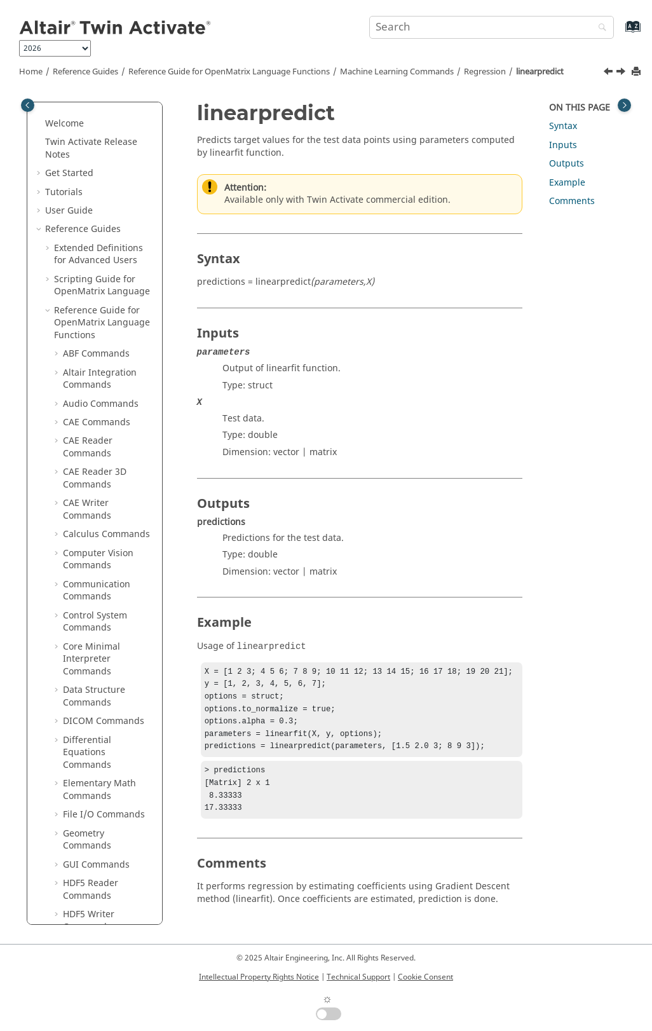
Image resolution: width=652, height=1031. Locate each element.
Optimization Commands (90, 465)
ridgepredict (107, 402)
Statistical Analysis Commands (102, 577)
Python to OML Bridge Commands (102, 757)
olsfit (91, 309)
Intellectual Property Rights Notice (259, 977)
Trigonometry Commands (92, 695)
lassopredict (107, 252)
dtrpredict (102, 165)
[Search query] (491, 27)
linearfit (97, 271)
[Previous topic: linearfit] (609, 73)
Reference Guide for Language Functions (229, 72)
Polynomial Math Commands (98, 515)
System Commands (103, 632)
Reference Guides (85, 72)
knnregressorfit (114, 184)
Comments (572, 201)
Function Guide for (93, 807)
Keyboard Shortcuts (96, 850)
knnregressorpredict (117, 209)
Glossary (72, 869)
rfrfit (90, 346)
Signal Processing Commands (101, 546)
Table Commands (100, 651)
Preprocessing (102, 109)
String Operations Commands (101, 608)
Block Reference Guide (102, 782)
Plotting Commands (105, 489)
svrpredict (102, 439)
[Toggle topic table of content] (624, 105)
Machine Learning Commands (397, 72)
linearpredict (540, 72)
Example (567, 182)
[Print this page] (637, 72)
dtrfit (91, 147)
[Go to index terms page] (619, 32)
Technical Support (358, 977)
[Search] (599, 28)
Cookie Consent (425, 977)
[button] (67, 110)
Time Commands (99, 670)
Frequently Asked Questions (82, 895)
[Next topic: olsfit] (622, 73)
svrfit (91, 421)
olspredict (102, 327)
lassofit (96, 234)
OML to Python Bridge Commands (102, 726)
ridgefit (96, 383)
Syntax (563, 126)
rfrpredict (101, 365)
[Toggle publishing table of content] (27, 105)
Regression (485, 72)
